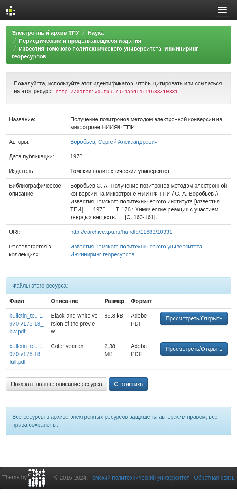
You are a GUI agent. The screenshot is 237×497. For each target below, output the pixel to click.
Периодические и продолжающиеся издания (80, 41)
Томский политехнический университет (139, 477)
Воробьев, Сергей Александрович (113, 142)
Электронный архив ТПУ (45, 33)
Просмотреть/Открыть (194, 318)
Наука (95, 33)
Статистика (128, 384)
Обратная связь (214, 477)
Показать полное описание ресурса (56, 384)
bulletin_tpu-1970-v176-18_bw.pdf (26, 324)
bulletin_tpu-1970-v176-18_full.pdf (26, 354)
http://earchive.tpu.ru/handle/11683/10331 (121, 232)
